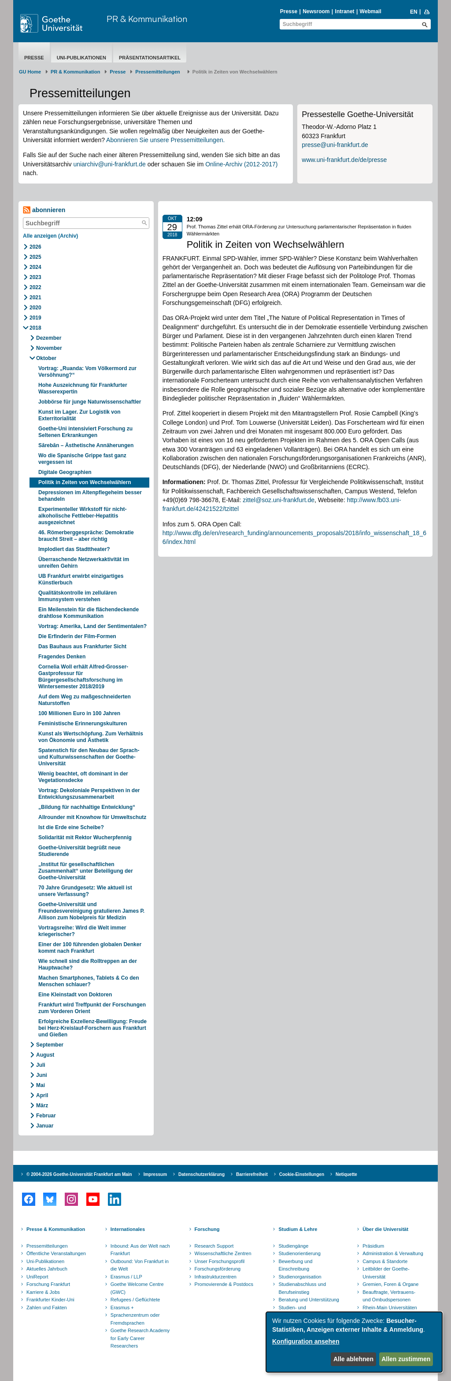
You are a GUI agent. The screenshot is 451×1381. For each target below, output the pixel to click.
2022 (35, 287)
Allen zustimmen (405, 1359)
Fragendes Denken (61, 657)
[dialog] (354, 1342)
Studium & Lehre (297, 1229)
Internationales (128, 1229)
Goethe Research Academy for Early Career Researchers (140, 1338)
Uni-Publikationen (81, 57)
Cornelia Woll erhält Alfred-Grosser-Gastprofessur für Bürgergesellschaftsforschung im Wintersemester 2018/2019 (83, 677)
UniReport (37, 1276)
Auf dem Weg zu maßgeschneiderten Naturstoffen (84, 700)
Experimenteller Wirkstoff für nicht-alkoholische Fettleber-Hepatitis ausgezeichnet (82, 515)
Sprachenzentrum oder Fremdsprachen (135, 1319)
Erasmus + (122, 1307)
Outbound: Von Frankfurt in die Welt (140, 1265)
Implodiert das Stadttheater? (74, 549)
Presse (288, 11)
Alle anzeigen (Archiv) (50, 236)
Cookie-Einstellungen (301, 1174)
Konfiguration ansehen (305, 1341)
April (42, 1095)
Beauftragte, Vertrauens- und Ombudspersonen (388, 1296)
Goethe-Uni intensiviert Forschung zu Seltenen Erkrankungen (85, 432)
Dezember (48, 338)
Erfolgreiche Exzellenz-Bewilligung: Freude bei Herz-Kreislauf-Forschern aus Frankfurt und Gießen (92, 1028)
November (49, 348)
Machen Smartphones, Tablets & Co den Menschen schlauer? (88, 981)
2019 (35, 318)
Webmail (370, 11)
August (45, 1055)
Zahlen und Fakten (46, 1307)
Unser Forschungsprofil (220, 1261)
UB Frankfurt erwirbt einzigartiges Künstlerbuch (80, 579)
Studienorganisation (299, 1276)
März (42, 1105)
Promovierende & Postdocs (224, 1284)
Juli (40, 1065)
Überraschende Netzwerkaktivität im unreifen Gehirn (83, 562)
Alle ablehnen (353, 1359)
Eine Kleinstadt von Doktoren (75, 995)
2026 (35, 247)
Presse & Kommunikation (55, 1229)
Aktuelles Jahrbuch (46, 1268)
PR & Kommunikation (147, 18)
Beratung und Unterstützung (308, 1299)
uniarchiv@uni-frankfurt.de (109, 164)
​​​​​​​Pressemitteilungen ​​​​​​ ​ (159, 71)
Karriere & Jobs (43, 1292)
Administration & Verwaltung (392, 1253)
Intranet (345, 11)
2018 (35, 328)
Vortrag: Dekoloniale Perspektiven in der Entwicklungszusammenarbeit (89, 793)
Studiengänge (293, 1246)
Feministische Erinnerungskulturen (82, 723)
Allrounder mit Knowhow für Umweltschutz (92, 817)
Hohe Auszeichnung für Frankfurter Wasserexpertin (82, 388)
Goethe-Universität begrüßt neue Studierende (79, 851)
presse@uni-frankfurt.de (335, 144)
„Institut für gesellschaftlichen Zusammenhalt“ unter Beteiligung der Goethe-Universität (85, 871)
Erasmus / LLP (126, 1276)
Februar (46, 1116)
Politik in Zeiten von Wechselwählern (84, 482)
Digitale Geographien (65, 472)
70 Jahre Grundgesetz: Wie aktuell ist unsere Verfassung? (85, 891)
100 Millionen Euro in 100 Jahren (79, 713)
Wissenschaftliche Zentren (223, 1253)
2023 (35, 277)
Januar (44, 1126)
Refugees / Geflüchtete (135, 1299)
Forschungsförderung (218, 1268)
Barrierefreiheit (252, 1174)
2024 (35, 267)
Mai (40, 1085)
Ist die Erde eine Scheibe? (71, 827)
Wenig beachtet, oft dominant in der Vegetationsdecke (83, 777)
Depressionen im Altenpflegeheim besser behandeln (90, 495)
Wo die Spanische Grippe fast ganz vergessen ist (82, 458)
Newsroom (316, 11)
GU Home (30, 71)
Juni (41, 1075)
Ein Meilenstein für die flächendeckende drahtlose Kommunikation (88, 612)
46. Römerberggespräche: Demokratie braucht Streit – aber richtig (86, 535)
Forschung (207, 1229)
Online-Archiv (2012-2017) (241, 164)
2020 (35, 308)
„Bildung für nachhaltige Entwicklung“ (86, 807)
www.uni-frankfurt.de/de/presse (344, 159)
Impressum (155, 1174)
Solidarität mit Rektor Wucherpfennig (85, 837)
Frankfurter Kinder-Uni (50, 1299)
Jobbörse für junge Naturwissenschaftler (89, 402)
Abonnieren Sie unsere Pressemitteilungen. (165, 139)
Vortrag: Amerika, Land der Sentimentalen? (92, 626)
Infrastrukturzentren (216, 1276)
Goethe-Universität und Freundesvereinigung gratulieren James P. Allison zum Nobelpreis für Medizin (91, 911)
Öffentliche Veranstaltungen (56, 1253)
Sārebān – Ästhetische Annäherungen (85, 445)
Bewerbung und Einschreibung (295, 1265)
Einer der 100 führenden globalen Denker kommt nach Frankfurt (89, 947)
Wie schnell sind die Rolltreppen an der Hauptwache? (87, 964)
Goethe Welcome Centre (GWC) (137, 1288)
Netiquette (346, 1174)
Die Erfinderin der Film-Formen (77, 636)
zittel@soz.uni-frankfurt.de (278, 499)
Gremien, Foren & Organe (390, 1284)
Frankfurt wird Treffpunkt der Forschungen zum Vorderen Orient (92, 1008)
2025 (35, 257)
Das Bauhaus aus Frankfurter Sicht (82, 646)
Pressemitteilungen (47, 1246)
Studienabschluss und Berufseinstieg (302, 1288)
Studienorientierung (299, 1253)
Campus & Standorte (384, 1261)
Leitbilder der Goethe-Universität (385, 1272)
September (49, 1045)
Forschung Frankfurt (48, 1284)
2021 (35, 297)
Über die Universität (385, 1229)
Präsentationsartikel (150, 57)
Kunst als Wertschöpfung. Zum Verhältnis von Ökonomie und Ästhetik (90, 737)
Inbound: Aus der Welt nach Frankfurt (140, 1249)
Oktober (46, 358)
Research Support (214, 1246)
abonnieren (44, 210)
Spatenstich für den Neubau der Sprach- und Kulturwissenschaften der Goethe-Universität (88, 757)
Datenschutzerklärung (201, 1174)
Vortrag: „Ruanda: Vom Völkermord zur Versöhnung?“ (87, 371)
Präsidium (373, 1246)
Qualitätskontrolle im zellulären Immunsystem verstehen (77, 596)
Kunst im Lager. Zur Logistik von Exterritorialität (79, 415)
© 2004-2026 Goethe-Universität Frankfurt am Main (79, 1174)
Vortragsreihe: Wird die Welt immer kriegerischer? (82, 931)
